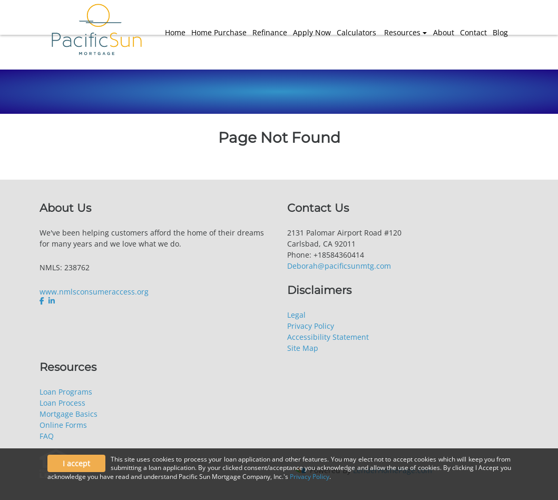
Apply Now (312, 32)
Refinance (269, 32)
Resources (402, 32)
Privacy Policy (310, 326)
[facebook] (43, 301)
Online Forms (63, 425)
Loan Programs (66, 392)
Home (175, 32)
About (443, 32)
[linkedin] (51, 301)
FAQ (47, 436)
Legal (296, 315)
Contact (473, 32)
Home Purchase (219, 32)
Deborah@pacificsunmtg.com (339, 266)
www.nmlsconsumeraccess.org (94, 292)
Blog (500, 32)
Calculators (356, 32)
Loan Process (62, 403)
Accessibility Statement (328, 337)
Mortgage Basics (68, 414)
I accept (76, 463)
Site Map (302, 348)
